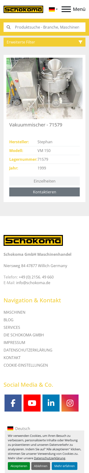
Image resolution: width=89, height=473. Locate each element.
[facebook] (13, 403)
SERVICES (12, 327)
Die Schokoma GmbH (24, 335)
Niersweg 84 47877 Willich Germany (35, 265)
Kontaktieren (44, 192)
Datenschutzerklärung (49, 458)
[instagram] (70, 403)
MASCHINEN (14, 312)
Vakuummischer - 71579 (35, 125)
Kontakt (12, 357)
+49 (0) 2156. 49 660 (36, 277)
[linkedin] (51, 403)
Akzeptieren (18, 466)
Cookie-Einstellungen (26, 365)
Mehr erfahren (64, 466)
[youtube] (32, 403)
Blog (9, 319)
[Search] (44, 27)
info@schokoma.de (33, 282)
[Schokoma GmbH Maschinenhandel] (33, 240)
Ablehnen (40, 466)
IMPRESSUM (14, 342)
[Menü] (66, 9)
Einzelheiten (45, 181)
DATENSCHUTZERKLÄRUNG (28, 350)
